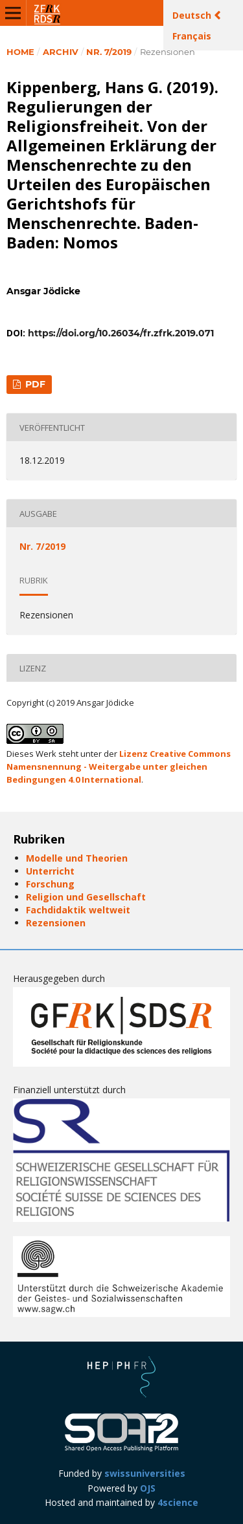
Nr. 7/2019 (109, 52)
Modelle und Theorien (77, 858)
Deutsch (193, 15)
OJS (148, 1488)
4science (177, 1502)
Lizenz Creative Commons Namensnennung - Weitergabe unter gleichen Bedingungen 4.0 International (118, 766)
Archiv (60, 52)
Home (20, 52)
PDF (34, 384)
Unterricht (50, 871)
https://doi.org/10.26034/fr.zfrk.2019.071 (121, 333)
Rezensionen (56, 923)
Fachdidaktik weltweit (78, 910)
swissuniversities (144, 1473)
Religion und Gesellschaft (86, 897)
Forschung (50, 884)
